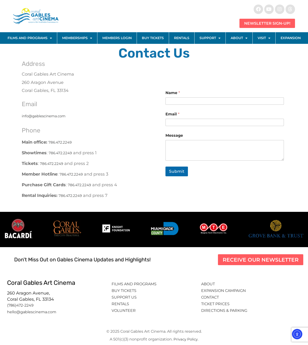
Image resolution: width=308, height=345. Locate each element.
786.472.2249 (60, 142)
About (239, 38)
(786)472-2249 (20, 305)
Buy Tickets (153, 38)
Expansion (291, 38)
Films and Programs (30, 38)
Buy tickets (124, 290)
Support (210, 38)
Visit (264, 38)
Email (172, 114)
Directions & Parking (224, 310)
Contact (210, 297)
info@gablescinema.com (43, 116)
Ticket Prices (215, 304)
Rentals (181, 38)
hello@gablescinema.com (31, 312)
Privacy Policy (186, 339)
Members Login (117, 38)
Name (172, 93)
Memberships (77, 38)
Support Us (124, 297)
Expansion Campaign (224, 290)
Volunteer (124, 310)
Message (174, 135)
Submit (176, 171)
